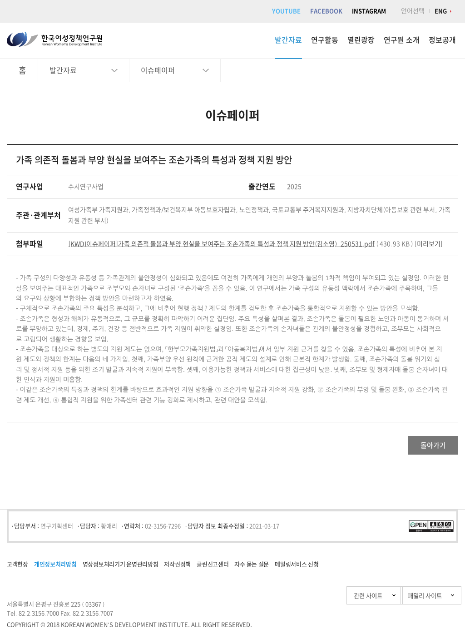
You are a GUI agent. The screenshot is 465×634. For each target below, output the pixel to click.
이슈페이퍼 (158, 70)
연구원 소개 (402, 40)
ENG (441, 11)
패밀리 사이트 (405, 599)
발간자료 (288, 40)
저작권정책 (177, 568)
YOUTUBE (286, 11)
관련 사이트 (321, 599)
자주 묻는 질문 (251, 568)
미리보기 (428, 244)
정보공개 (442, 40)
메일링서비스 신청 (296, 568)
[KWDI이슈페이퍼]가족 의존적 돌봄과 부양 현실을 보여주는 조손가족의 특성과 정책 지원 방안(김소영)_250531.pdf (221, 244)
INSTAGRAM (369, 11)
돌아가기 (422, 447)
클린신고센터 (212, 568)
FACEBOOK (326, 11)
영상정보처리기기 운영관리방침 (120, 568)
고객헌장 (17, 568)
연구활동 (324, 40)
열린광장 (361, 40)
